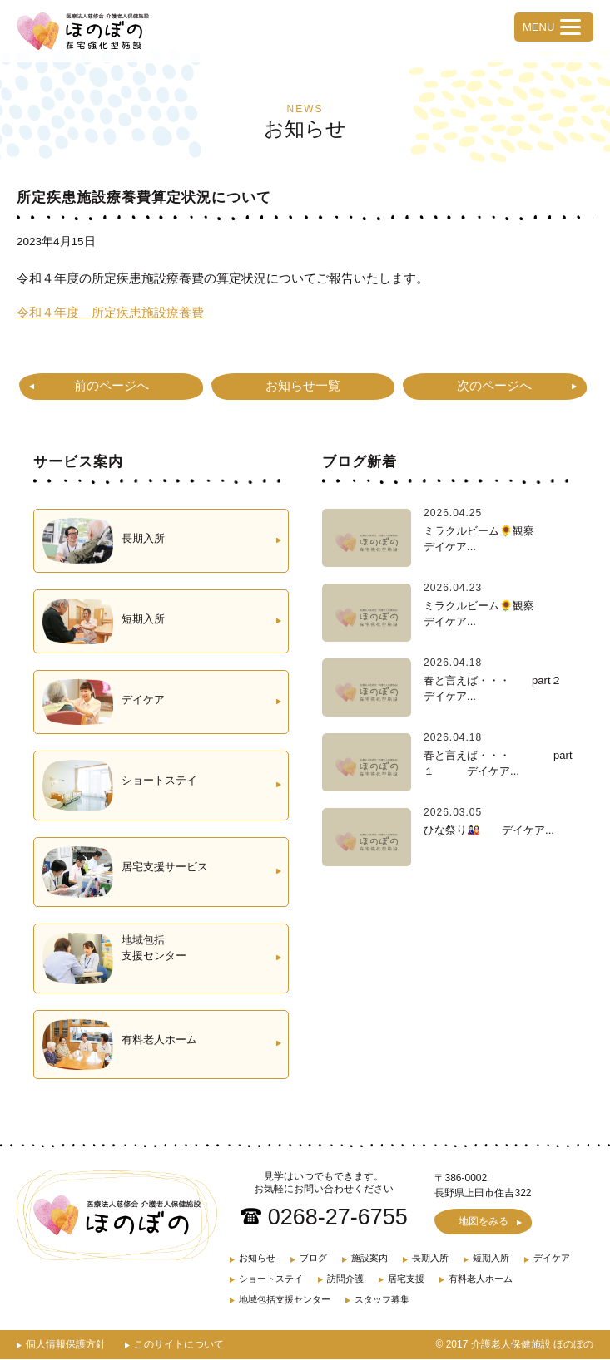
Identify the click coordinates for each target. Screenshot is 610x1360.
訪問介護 (345, 1279)
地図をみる (483, 1222)
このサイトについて (179, 1345)
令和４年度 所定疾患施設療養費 (110, 312)
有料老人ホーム (481, 1279)
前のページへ (111, 385)
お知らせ (257, 1259)
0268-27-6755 (338, 1217)
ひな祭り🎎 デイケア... (489, 829)
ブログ (313, 1259)
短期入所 (491, 1259)
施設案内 (369, 1259)
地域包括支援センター (284, 1300)
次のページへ (494, 385)
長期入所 (430, 1259)
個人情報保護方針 (66, 1345)
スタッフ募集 (382, 1300)
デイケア (551, 1259)
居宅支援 (406, 1279)
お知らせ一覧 (302, 385)
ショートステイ (271, 1279)
